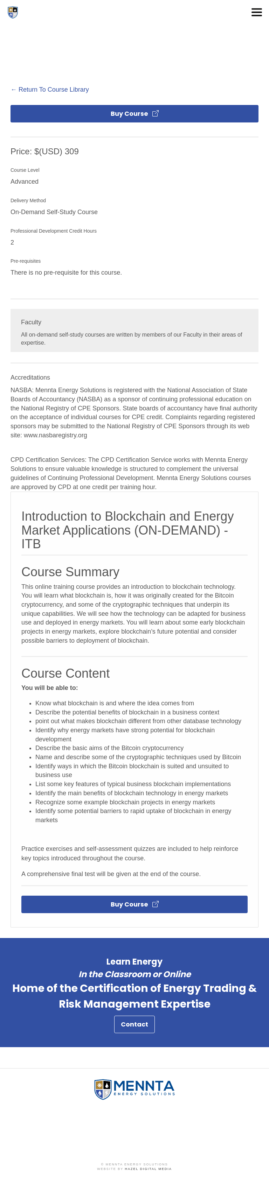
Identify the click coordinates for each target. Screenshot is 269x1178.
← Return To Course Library (50, 89)
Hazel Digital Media (148, 1169)
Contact (134, 1026)
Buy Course (135, 113)
